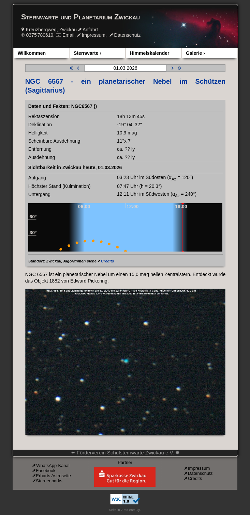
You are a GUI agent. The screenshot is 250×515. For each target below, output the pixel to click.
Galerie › (195, 53)
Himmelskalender (150, 53)
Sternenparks (49, 480)
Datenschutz (127, 35)
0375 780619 (40, 35)
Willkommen (32, 53)
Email (68, 35)
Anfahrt (90, 29)
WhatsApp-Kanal (53, 465)
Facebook (45, 470)
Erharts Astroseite (53, 475)
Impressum (93, 35)
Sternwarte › (87, 53)
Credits (107, 261)
